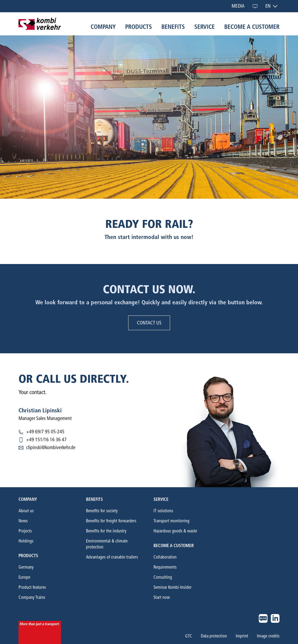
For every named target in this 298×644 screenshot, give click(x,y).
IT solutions (163, 510)
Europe (24, 577)
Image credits (268, 636)
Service (204, 26)
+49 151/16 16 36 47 (46, 440)
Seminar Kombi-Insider (172, 587)
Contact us (149, 323)
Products (138, 26)
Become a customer (251, 26)
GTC (188, 636)
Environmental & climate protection (107, 544)
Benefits (173, 26)
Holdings (26, 541)
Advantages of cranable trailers (112, 557)
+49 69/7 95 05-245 (45, 432)
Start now (161, 597)
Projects (25, 530)
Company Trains (32, 597)
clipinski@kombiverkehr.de (50, 447)
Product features (32, 587)
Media (238, 6)
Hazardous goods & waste (175, 530)
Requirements (165, 567)
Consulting (162, 577)
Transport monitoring (171, 520)
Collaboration (165, 557)
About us (26, 510)
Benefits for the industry (106, 530)
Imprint (242, 636)
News (23, 520)
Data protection (214, 636)
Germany (26, 567)
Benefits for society (102, 510)
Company (103, 26)
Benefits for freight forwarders (111, 520)
